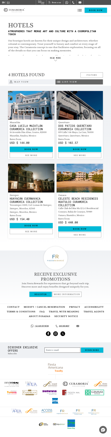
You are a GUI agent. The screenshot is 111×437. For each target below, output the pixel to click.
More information (67, 294)
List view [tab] (67, 82)
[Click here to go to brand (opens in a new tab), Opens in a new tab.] (12, 384)
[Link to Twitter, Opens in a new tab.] (62, 333)
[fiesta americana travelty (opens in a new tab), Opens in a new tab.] (55, 367)
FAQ (42, 311)
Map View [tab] (19, 81)
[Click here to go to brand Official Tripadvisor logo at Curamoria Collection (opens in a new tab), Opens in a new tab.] (59, 424)
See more (31, 155)
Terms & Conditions (21, 311)
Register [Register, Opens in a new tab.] (40, 294)
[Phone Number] (73, 2)
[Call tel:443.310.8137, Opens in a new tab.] (62, 326)
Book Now (96, 10)
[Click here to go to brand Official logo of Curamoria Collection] (75, 384)
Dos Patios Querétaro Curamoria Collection (75, 127)
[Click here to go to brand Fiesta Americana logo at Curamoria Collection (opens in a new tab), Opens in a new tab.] (31, 410)
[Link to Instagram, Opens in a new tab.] (55, 333)
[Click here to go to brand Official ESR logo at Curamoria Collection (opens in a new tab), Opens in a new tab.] (43, 424)
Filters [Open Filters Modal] (92, 75)
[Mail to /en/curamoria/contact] (80, 2)
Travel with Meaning (64, 311)
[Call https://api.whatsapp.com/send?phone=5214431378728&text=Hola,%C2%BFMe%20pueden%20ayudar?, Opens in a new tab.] (40, 326)
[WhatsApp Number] (66, 2)
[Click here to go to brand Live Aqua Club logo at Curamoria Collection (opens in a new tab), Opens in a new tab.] (16, 410)
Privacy (74, 307)
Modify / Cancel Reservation (44, 307)
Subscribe (92, 350)
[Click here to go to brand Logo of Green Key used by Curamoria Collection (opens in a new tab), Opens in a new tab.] (71, 424)
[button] (103, 430)
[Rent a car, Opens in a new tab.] (55, 2)
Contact (13, 307)
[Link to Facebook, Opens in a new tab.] (48, 333)
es (8, 2)
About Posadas (39, 316)
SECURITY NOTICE (66, 316)
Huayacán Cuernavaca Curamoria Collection (26, 200)
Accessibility (94, 307)
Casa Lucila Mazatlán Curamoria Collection (26, 127)
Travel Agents (94, 311)
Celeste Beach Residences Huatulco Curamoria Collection (78, 202)
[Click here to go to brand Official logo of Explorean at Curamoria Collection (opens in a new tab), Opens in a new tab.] (29, 392)
